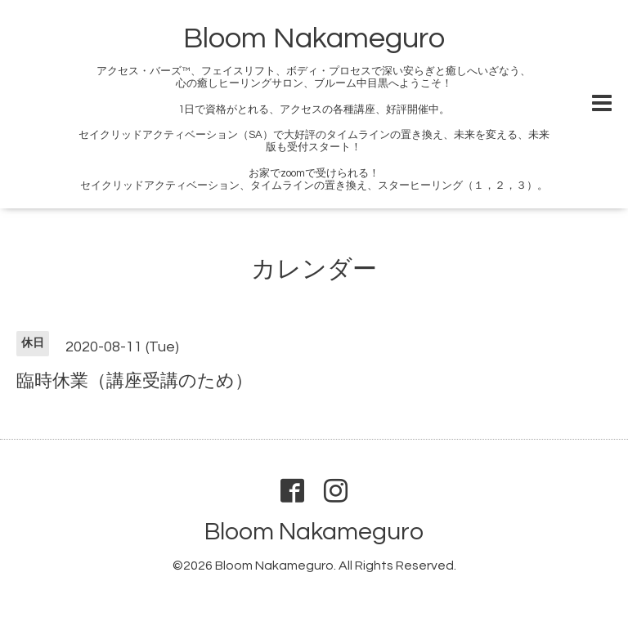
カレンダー (314, 269)
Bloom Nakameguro (314, 38)
